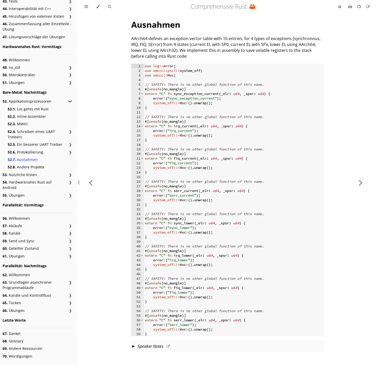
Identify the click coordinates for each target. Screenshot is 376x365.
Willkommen (16, 59)
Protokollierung (25, 152)
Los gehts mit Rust (28, 109)
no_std (11, 67)
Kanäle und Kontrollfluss (27, 295)
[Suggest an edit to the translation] (368, 6)
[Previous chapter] (90, 182)
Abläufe (12, 225)
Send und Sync (18, 240)
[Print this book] (350, 6)
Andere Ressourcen (22, 348)
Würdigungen (17, 356)
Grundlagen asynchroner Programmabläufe (27, 285)
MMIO (17, 123)
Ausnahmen (23, 159)
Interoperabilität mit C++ (27, 8)
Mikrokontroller (19, 74)
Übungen (14, 82)
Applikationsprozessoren (27, 101)
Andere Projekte (26, 167)
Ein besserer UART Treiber (35, 144)
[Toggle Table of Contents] (86, 6)
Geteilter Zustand (21, 248)
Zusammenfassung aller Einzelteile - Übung (37, 26)
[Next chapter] (360, 182)
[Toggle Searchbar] (109, 6)
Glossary (13, 341)
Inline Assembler (27, 116)
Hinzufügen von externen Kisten (33, 16)
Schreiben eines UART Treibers (31, 134)
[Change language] (339, 7)
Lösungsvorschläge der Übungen (34, 36)
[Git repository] (359, 6)
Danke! (12, 333)
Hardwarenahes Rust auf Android (27, 185)
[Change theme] (98, 6)
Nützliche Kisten (20, 174)
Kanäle (12, 233)
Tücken (12, 302)
